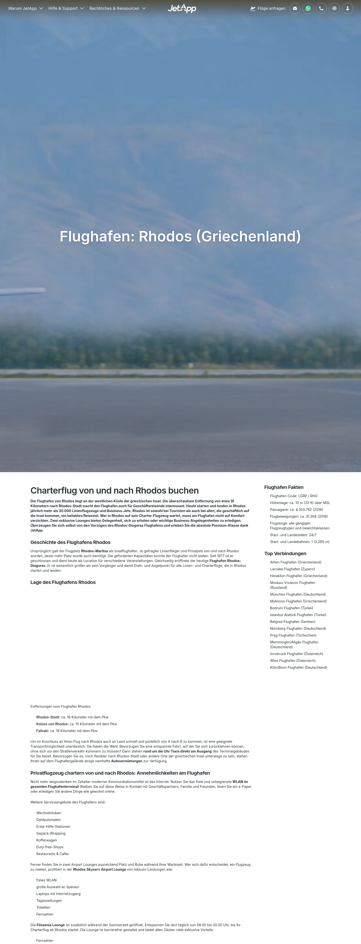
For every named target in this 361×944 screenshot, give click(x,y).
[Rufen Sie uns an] (321, 8)
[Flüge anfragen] (267, 8)
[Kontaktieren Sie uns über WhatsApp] (308, 8)
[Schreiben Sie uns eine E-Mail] (295, 8)
